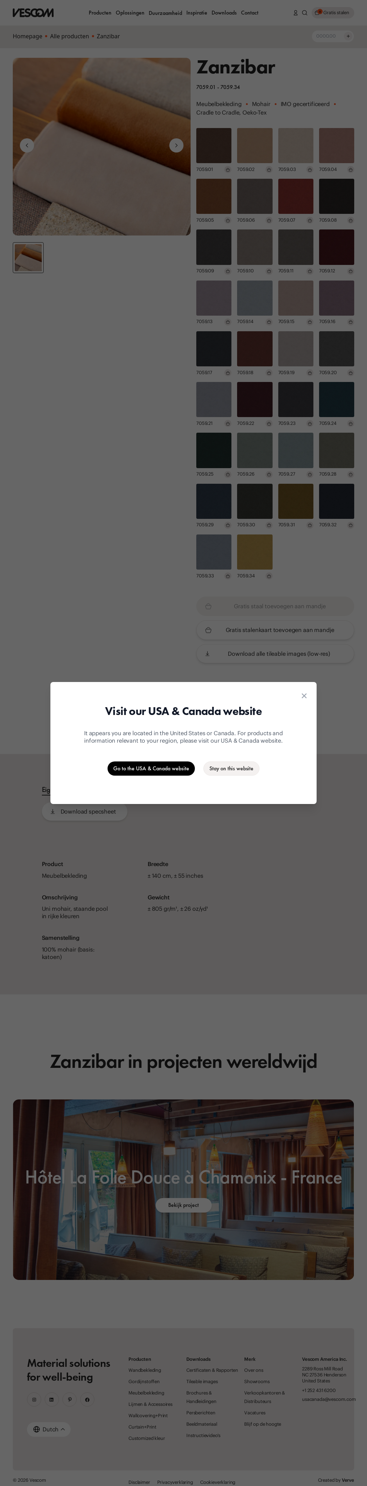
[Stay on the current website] (231, 768)
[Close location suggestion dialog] (304, 695)
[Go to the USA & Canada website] (151, 768)
